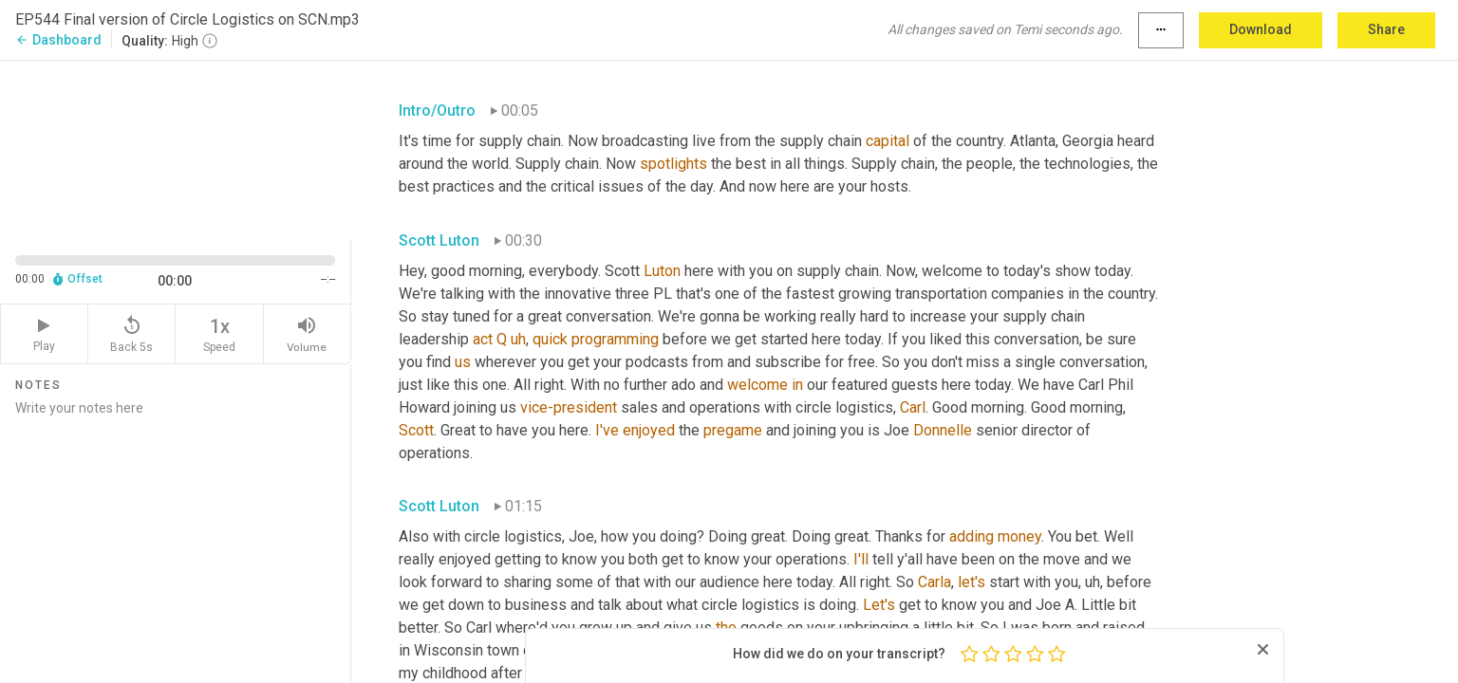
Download (1260, 29)
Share (1386, 29)
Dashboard (58, 39)
